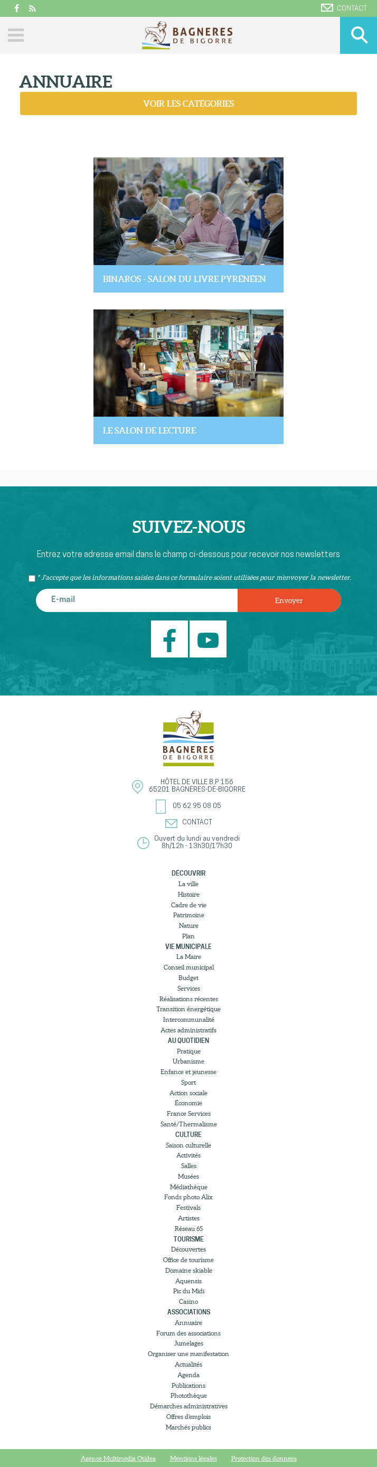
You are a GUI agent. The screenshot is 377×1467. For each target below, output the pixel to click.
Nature (189, 925)
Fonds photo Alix (188, 1196)
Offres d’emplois (188, 1416)
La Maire (188, 956)
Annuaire (188, 1322)
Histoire (189, 894)
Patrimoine (188, 914)
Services (188, 988)
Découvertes (188, 1249)
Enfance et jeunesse (188, 1071)
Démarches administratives (189, 1406)
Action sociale (188, 1092)
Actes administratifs (188, 1030)
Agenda (188, 1374)
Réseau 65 (189, 1228)
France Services (189, 1113)
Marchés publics (188, 1427)
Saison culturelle (188, 1145)
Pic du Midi (188, 1290)
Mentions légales (193, 1458)
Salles (188, 1165)
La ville (188, 883)
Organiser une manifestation (188, 1353)
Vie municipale (188, 947)
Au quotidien (188, 1041)
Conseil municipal (189, 967)
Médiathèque (189, 1186)
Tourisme (189, 1239)
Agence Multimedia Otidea (118, 1458)
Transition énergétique (188, 1008)
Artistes (189, 1218)
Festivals (188, 1207)
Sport (188, 1082)
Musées (188, 1176)
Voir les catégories (188, 103)
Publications (188, 1385)
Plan (188, 936)
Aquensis (188, 1280)
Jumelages (188, 1343)
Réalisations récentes (188, 998)
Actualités (188, 1364)
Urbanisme (188, 1061)
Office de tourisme (188, 1259)
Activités (188, 1155)
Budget (188, 977)
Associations (188, 1312)
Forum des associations (188, 1333)
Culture (188, 1135)
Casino (188, 1301)
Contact (344, 8)
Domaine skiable (188, 1270)
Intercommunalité (188, 1019)
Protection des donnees (264, 1458)
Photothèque (189, 1395)
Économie (188, 1102)
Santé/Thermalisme (189, 1124)
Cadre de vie (188, 904)
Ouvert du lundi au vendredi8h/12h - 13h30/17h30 (197, 842)
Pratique (189, 1051)
